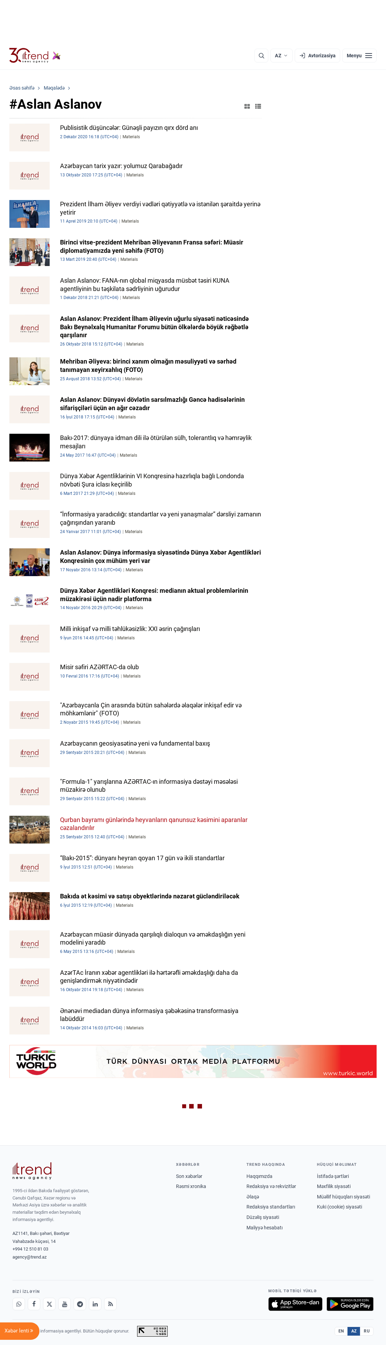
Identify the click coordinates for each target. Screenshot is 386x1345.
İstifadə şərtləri (333, 1176)
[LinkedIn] (95, 1304)
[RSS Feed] (110, 1304)
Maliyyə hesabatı (264, 1227)
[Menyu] (359, 56)
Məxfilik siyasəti (334, 1186)
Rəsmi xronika (191, 1186)
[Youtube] (64, 1304)
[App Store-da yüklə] (295, 1304)
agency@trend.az (29, 1257)
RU (367, 1331)
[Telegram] (80, 1304)
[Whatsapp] (18, 1304)
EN (341, 1331)
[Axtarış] (261, 56)
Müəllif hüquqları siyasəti (343, 1196)
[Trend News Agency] (31, 1171)
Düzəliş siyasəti (262, 1217)
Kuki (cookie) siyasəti (339, 1207)
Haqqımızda (259, 1176)
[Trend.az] (35, 55)
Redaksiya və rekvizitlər (271, 1186)
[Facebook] (34, 1304)
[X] (49, 1304)
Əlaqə (252, 1196)
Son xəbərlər (189, 1176)
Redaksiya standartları (270, 1207)
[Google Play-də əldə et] (350, 1304)
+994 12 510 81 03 (30, 1249)
